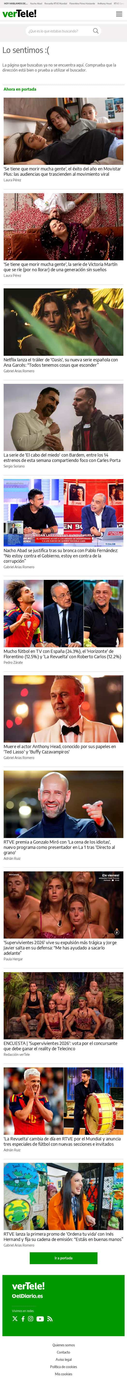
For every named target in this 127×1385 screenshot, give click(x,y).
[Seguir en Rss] (49, 1319)
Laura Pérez (12, 180)
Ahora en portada (20, 89)
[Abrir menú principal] (119, 14)
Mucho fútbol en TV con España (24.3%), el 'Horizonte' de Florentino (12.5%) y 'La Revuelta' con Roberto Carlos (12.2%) (62, 653)
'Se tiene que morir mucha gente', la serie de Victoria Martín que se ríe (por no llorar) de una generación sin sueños (60, 266)
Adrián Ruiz (12, 858)
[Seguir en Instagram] (30, 1319)
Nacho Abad (36, 3)
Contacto (63, 1352)
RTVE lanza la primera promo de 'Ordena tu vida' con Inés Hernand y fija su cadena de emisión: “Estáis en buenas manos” (63, 1236)
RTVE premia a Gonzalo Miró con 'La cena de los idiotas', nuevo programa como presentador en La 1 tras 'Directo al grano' (59, 847)
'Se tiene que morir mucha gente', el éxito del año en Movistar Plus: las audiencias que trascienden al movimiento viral (62, 171)
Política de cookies (63, 1367)
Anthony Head (104, 3)
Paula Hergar (13, 959)
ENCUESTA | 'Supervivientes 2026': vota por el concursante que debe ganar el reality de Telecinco (61, 1045)
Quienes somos (63, 1345)
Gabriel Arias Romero (19, 371)
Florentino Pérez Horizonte (82, 3)
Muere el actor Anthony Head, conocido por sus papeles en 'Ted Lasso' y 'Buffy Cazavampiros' (60, 749)
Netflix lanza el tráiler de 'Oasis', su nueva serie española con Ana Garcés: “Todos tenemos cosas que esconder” (61, 362)
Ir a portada (64, 1258)
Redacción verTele (17, 1054)
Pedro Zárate (13, 662)
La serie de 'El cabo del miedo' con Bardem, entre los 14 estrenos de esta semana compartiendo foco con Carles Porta (62, 457)
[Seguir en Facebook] (23, 1318)
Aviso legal (64, 1359)
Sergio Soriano (14, 466)
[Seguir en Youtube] (40, 1318)
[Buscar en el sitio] (58, 31)
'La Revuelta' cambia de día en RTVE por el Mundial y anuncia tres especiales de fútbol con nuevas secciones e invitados (62, 1141)
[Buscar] (95, 31)
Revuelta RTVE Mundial (56, 3)
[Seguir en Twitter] (15, 1319)
